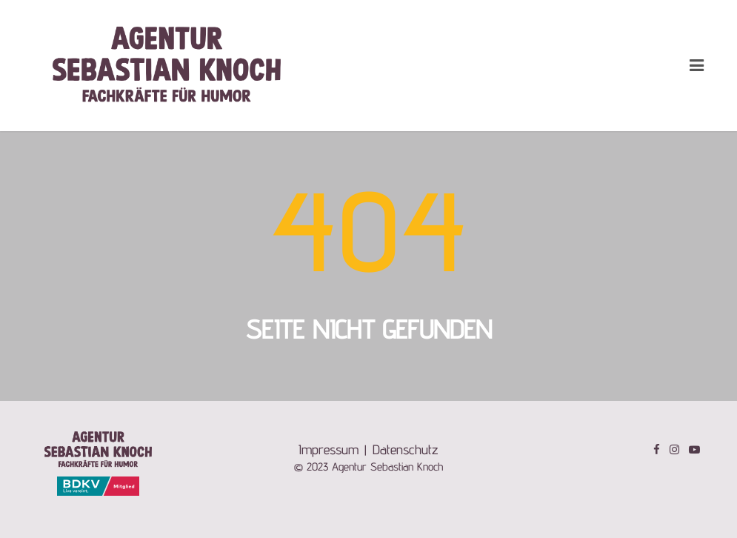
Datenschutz (405, 449)
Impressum (329, 449)
